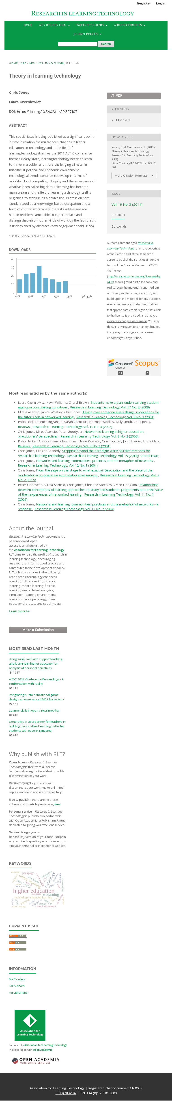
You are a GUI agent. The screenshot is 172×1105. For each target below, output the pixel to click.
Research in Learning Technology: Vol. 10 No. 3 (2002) (72, 427)
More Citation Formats (131, 175)
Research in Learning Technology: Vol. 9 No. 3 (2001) (115, 417)
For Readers (17, 979)
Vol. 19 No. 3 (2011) (51, 63)
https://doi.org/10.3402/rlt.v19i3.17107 (47, 112)
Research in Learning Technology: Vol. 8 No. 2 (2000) (99, 436)
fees (57, 804)
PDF (118, 95)
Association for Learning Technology (39, 550)
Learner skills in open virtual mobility (34, 710)
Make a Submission (38, 630)
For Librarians (18, 993)
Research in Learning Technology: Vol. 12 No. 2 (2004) (74, 509)
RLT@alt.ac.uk (66, 1093)
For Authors (17, 986)
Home (28, 25)
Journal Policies (86, 34)
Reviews (24, 427)
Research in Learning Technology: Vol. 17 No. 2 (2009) (110, 407)
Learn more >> (19, 611)
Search (106, 44)
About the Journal (53, 25)
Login (160, 3)
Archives (27, 63)
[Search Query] (77, 44)
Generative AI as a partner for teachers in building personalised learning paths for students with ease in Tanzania (37, 726)
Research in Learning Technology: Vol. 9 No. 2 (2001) (71, 446)
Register (144, 3)
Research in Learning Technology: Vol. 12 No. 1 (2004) (58, 465)
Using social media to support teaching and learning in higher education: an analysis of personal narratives (35, 663)
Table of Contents (91, 25)
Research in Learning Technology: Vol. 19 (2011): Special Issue (113, 456)
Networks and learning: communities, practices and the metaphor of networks (95, 460)
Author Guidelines (128, 25)
